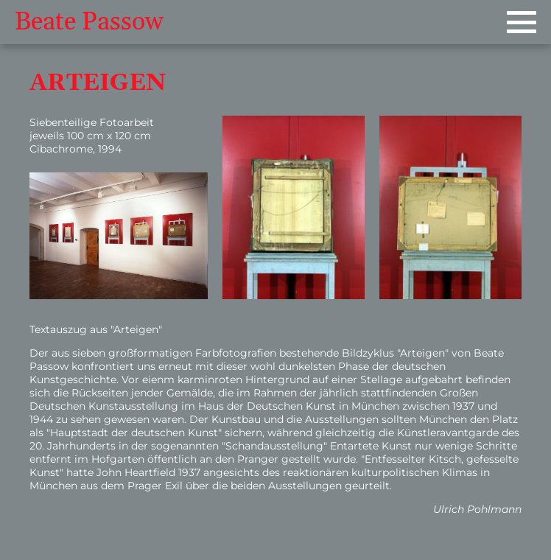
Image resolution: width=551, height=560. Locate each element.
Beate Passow (89, 22)
